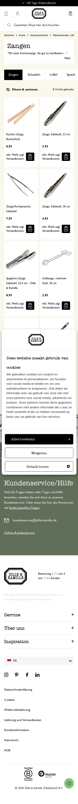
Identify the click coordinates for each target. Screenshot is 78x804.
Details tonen (48, 467)
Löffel (53, 74)
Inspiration (16, 641)
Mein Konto (17, 13)
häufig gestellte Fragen (24, 507)
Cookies (9, 699)
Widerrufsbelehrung (17, 709)
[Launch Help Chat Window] (69, 783)
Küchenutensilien (39, 35)
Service (12, 614)
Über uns (14, 628)
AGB (7, 750)
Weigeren (39, 453)
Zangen (13, 74)
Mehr (67, 58)
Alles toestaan (40, 439)
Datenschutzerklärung (18, 689)
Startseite (9, 35)
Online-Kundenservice (19, 532)
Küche (22, 35)
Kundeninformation (16, 730)
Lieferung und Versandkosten (22, 720)
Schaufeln (34, 74)
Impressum (11, 740)
